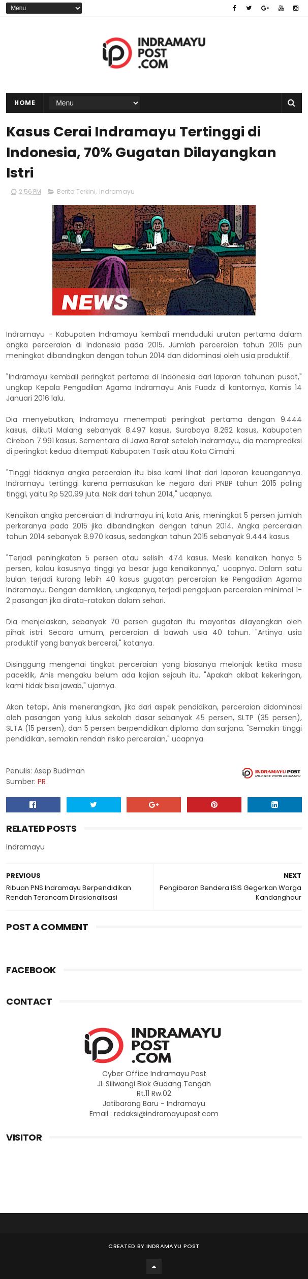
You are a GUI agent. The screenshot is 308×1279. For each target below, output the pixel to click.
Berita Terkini (76, 191)
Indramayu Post (173, 1246)
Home (24, 102)
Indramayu (117, 191)
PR (42, 781)
